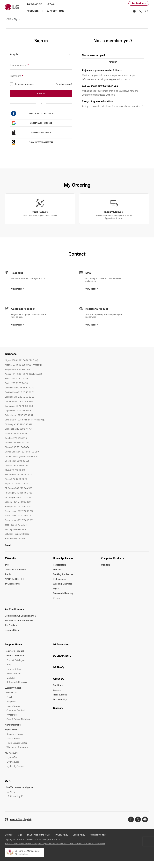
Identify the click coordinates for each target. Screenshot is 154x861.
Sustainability (60, 699)
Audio (8, 574)
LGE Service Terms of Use (39, 834)
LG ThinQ (58, 667)
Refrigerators (59, 564)
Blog (9, 664)
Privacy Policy (61, 834)
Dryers (56, 597)
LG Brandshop (61, 644)
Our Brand (58, 685)
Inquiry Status (13, 705)
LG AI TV (11, 791)
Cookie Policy (79, 834)
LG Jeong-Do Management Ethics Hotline (27, 852)
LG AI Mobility (13, 796)
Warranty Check (13, 687)
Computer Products (112, 558)
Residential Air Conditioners (19, 620)
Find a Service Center (17, 742)
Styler (56, 588)
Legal (19, 834)
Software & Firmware (17, 682)
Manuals (11, 677)
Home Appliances (63, 558)
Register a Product (14, 650)
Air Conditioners (14, 609)
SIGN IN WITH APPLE (41, 132)
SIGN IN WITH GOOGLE (41, 122)
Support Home (13, 644)
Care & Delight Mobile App (19, 719)
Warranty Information (17, 747)
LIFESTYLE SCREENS (15, 569)
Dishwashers (59, 578)
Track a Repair (13, 738)
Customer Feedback (16, 710)
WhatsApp (12, 714)
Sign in (41, 93)
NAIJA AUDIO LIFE (14, 578)
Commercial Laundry (63, 593)
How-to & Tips (14, 668)
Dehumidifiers (12, 629)
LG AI (8, 780)
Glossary (58, 708)
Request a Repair (15, 734)
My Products (13, 761)
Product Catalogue (15, 660)
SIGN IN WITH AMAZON (41, 142)
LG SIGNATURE (62, 655)
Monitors (105, 564)
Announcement (13, 724)
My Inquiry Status (15, 766)
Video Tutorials (14, 673)
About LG (58, 678)
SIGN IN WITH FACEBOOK (41, 113)
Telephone (11, 701)
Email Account (19, 65)
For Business (139, 3)
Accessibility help (98, 834)
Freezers (57, 569)
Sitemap (9, 834)
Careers (57, 689)
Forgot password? (64, 84)
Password (16, 76)
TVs (7, 564)
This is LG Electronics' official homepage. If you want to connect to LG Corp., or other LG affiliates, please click (55, 843)
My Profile (12, 757)
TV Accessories (13, 583)
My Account (11, 752)
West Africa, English (20, 819)
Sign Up (113, 62)
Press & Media (60, 694)
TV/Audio (10, 558)
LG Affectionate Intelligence (19, 787)
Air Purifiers (11, 625)
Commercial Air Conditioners (19, 615)
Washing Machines (62, 583)
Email (8, 545)
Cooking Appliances (63, 574)
